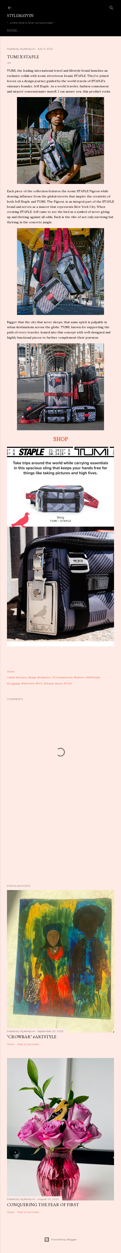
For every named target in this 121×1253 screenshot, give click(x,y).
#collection (44, 677)
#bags (32, 677)
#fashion (79, 677)
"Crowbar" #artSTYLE (31, 1036)
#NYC (39, 683)
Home (12, 31)
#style (58, 683)
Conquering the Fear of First (43, 1204)
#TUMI (68, 683)
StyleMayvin (20, 15)
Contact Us (67, 31)
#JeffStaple (93, 677)
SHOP (60, 439)
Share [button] (10, 671)
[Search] (111, 7)
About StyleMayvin (37, 31)
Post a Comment (28, 1044)
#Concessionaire (62, 677)
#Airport (21, 677)
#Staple (49, 683)
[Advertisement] (60, 843)
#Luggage (13, 683)
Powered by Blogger (60, 1239)
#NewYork (27, 683)
